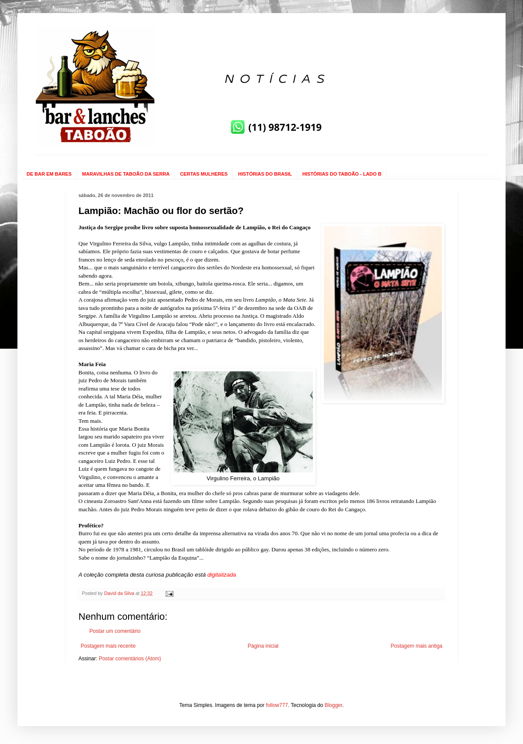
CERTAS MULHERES (204, 174)
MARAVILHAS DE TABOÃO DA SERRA (126, 174)
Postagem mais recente (108, 646)
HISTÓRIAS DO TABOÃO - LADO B (341, 174)
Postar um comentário (114, 631)
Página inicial (263, 646)
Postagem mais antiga (416, 646)
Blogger (334, 705)
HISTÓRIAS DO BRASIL (265, 174)
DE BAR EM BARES (49, 174)
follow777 (277, 705)
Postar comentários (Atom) (130, 659)
